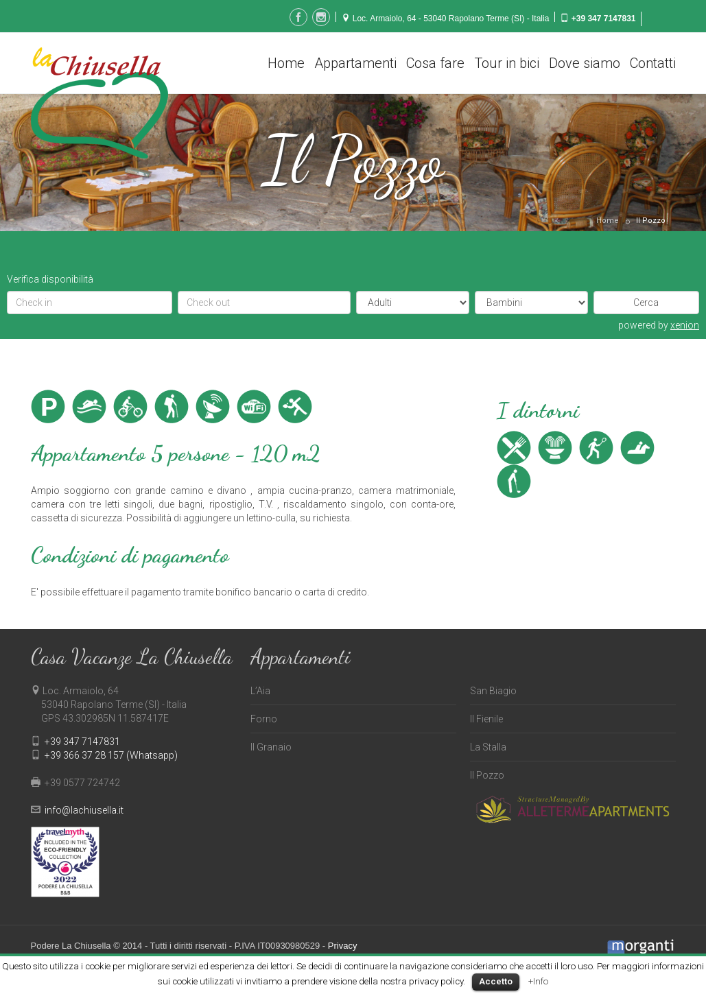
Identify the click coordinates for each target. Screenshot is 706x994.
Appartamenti (355, 63)
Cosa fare (435, 63)
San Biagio (493, 690)
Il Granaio (271, 747)
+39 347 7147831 (604, 18)
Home (286, 63)
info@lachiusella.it (84, 810)
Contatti (653, 63)
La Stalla (488, 747)
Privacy (342, 945)
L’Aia (260, 690)
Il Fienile (486, 718)
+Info (538, 981)
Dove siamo (584, 63)
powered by (658, 325)
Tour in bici (506, 63)
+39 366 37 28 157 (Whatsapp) (111, 755)
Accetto (496, 981)
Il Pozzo (651, 220)
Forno (263, 718)
